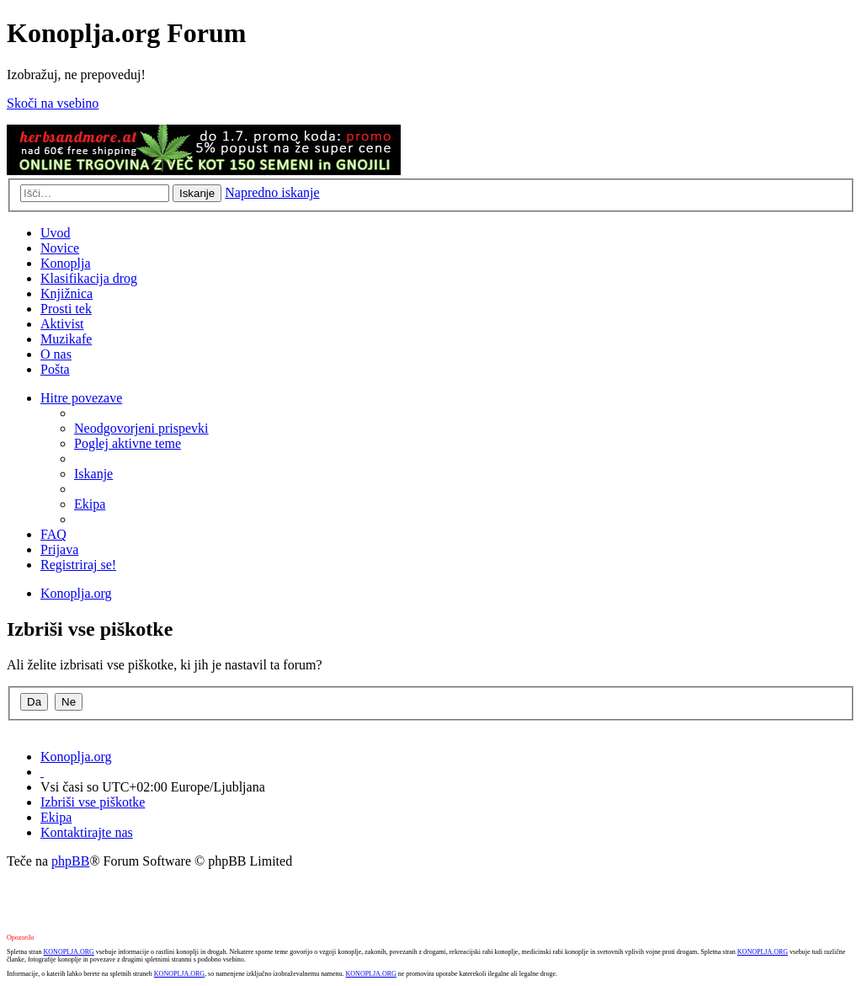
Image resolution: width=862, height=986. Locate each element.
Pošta (55, 369)
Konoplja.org (76, 593)
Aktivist (62, 324)
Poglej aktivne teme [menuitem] (127, 443)
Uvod (55, 233)
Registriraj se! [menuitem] (78, 564)
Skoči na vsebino (52, 103)
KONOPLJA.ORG (69, 952)
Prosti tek (66, 308)
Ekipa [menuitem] (89, 504)
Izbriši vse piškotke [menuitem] (92, 802)
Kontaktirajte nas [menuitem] (86, 832)
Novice (59, 248)
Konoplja (65, 263)
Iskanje (197, 193)
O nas (56, 354)
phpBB (70, 861)
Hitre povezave (81, 398)
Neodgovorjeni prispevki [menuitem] (141, 428)
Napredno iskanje (272, 192)
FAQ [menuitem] (53, 534)
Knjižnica (66, 293)
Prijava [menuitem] (59, 549)
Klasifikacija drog (88, 278)
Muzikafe (66, 339)
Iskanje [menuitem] (93, 473)
